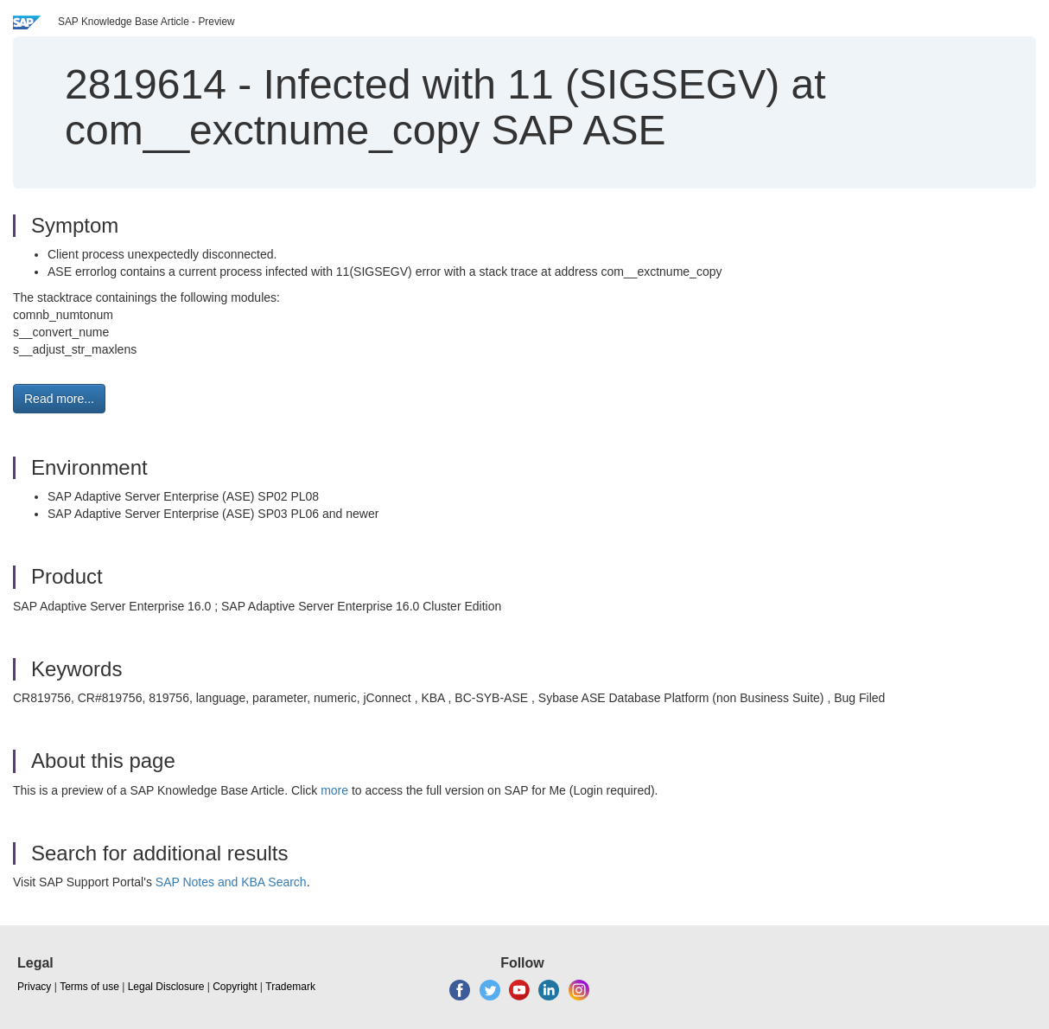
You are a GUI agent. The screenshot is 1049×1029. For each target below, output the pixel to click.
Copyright (235, 987)
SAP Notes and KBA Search (231, 882)
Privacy (34, 987)
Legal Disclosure (166, 987)
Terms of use (89, 987)
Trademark (290, 987)
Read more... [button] (59, 399)
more (334, 790)
